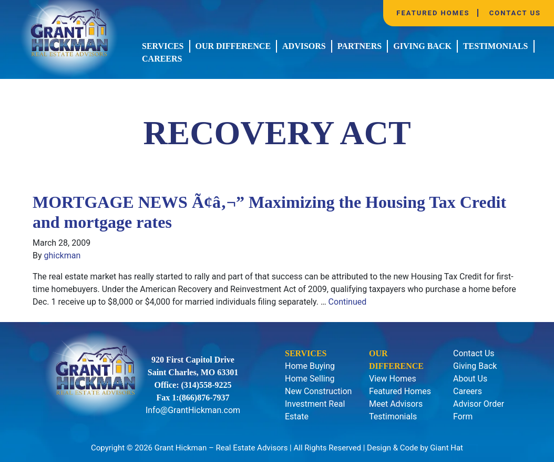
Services (162, 46)
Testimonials (495, 46)
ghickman (62, 255)
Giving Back (422, 46)
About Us (470, 379)
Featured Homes (432, 13)
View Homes (392, 379)
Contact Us (515, 13)
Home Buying (310, 366)
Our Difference (233, 46)
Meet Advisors (396, 404)
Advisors (304, 46)
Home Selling (310, 379)
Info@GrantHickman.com (193, 410)
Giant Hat (446, 448)
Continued (348, 302)
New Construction (318, 391)
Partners (359, 46)
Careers (162, 58)
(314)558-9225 (206, 384)
